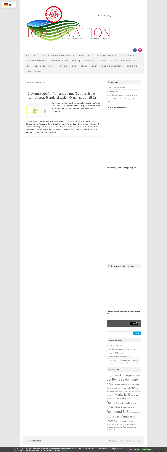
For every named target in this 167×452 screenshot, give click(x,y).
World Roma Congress (114, 345)
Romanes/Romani (85, 55)
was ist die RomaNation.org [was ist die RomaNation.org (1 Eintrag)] (130, 424)
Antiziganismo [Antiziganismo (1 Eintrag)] (111, 376)
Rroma (58, 129)
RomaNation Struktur (59, 61)
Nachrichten (61, 121)
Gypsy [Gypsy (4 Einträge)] (132, 387)
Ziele (27, 66)
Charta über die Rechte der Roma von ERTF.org (122, 95)
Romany (52, 129)
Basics (74, 66)
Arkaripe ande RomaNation (116, 87)
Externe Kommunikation (48, 121)
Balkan (88, 121)
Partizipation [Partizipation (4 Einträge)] (120, 398)
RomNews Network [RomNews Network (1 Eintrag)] (135, 412)
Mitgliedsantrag (32, 55)
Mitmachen (63, 66)
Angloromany (80, 121)
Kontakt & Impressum (34, 71)
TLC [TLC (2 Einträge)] (135, 422)
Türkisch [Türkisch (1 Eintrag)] (109, 424)
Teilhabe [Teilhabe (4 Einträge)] (128, 421)
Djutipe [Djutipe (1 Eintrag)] (124, 384)
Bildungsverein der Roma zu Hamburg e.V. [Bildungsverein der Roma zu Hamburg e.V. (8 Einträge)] (123, 379)
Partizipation (72, 127)
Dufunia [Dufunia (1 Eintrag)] (129, 384)
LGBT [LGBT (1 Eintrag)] (133, 391)
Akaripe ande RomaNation (106, 55)
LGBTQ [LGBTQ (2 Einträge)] (138, 391)
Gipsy (75, 124)
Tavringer (29, 132)
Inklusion (86, 124)
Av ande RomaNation (114, 91)
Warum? (103, 61)
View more (64, 450)
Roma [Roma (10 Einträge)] (111, 403)
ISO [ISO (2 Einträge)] (116, 391)
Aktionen (36, 121)
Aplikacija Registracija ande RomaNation (58, 55)
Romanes (39, 129)
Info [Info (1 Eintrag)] (137, 388)
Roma (85, 127)
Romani (45, 129)
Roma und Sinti (93, 127)
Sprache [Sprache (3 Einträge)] (119, 421)
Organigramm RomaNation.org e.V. (118, 356)
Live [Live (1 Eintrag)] (113, 395)
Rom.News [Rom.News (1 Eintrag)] (135, 399)
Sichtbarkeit (66, 129)
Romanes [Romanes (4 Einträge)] (133, 403)
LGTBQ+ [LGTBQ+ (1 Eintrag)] (109, 395)
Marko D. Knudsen (61, 127)
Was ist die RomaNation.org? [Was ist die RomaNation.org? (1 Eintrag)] (115, 427)
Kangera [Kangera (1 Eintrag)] (128, 391)
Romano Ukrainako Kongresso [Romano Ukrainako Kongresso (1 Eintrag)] (125, 407)
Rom (80, 127)
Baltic (94, 121)
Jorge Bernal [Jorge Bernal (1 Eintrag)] (122, 391)
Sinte (72, 129)
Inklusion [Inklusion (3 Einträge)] (111, 391)
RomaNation (30, 129)
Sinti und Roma (85, 129)
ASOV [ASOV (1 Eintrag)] (117, 376)
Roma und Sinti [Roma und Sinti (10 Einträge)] (118, 411)
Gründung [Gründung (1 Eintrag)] (126, 388)
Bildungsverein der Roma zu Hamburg (39, 124)
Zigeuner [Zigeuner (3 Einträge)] (111, 429)
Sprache (94, 129)
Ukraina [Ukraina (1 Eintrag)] (114, 424)
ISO (48, 127)
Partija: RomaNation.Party (36, 61)
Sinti (77, 129)
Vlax (42, 132)
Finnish (69, 124)
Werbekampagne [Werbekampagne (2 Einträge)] (130, 427)
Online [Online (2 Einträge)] (109, 399)
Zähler (94, 66)
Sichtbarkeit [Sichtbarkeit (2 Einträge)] (111, 417)
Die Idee (113, 61)
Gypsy (80, 124)
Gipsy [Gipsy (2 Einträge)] (109, 388)
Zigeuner (53, 132)
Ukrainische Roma (127, 55)
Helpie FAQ (76, 61)
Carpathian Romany (59, 124)
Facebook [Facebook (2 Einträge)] (136, 384)
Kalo (52, 127)
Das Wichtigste (89, 61)
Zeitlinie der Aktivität (129, 61)
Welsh (47, 132)
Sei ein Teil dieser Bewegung (44, 66)
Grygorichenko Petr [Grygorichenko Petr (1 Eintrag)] (117, 388)
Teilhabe (37, 132)
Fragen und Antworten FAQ (112, 66)
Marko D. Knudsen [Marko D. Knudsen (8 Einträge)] (127, 394)
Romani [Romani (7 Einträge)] (112, 407)
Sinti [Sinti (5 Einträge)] (119, 416)
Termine (84, 66)
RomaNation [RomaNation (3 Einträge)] (122, 403)
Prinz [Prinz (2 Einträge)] (129, 399)
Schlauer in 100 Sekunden (115, 353)
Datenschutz (132, 66)
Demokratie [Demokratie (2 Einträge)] (117, 384)
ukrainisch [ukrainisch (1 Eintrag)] (119, 424)
